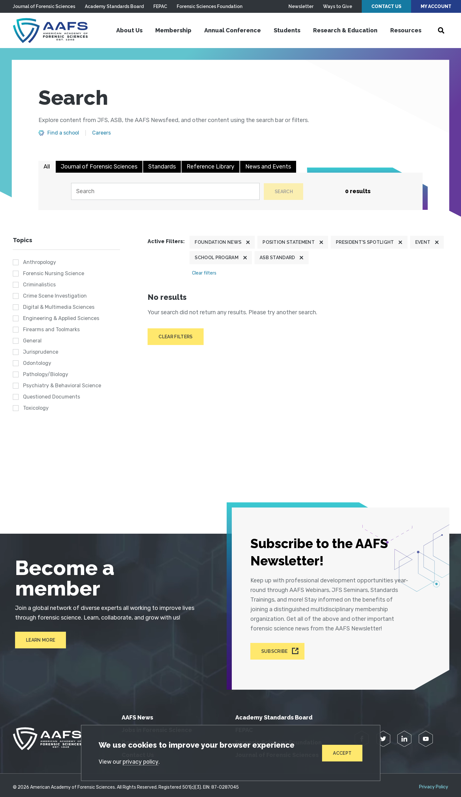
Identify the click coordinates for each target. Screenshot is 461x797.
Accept (342, 752)
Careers (101, 133)
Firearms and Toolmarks (51, 330)
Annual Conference (232, 30)
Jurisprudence (40, 352)
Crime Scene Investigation (55, 296)
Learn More (38, 640)
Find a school (63, 133)
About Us (129, 30)
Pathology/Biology (45, 375)
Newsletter (300, 6)
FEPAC (160, 6)
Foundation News (218, 242)
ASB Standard (277, 258)
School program (216, 258)
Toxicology (36, 408)
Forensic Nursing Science (53, 274)
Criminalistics (39, 285)
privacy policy (141, 761)
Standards (162, 166)
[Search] (164, 192)
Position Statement (289, 242)
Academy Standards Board (114, 6)
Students (287, 30)
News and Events (268, 166)
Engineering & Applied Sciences (61, 319)
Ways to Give (337, 6)
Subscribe (275, 647)
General (32, 341)
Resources (405, 30)
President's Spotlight (365, 242)
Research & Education (345, 30)
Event (423, 242)
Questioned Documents (51, 397)
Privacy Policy (433, 782)
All (47, 166)
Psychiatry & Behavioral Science (62, 386)
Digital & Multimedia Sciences (58, 307)
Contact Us (386, 6)
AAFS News (137, 713)
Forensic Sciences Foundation (209, 6)
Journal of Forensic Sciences (44, 6)
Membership (173, 30)
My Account (436, 6)
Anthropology (39, 262)
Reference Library (210, 166)
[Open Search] (441, 30)
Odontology (37, 363)
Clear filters (204, 273)
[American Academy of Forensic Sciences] (53, 30)
